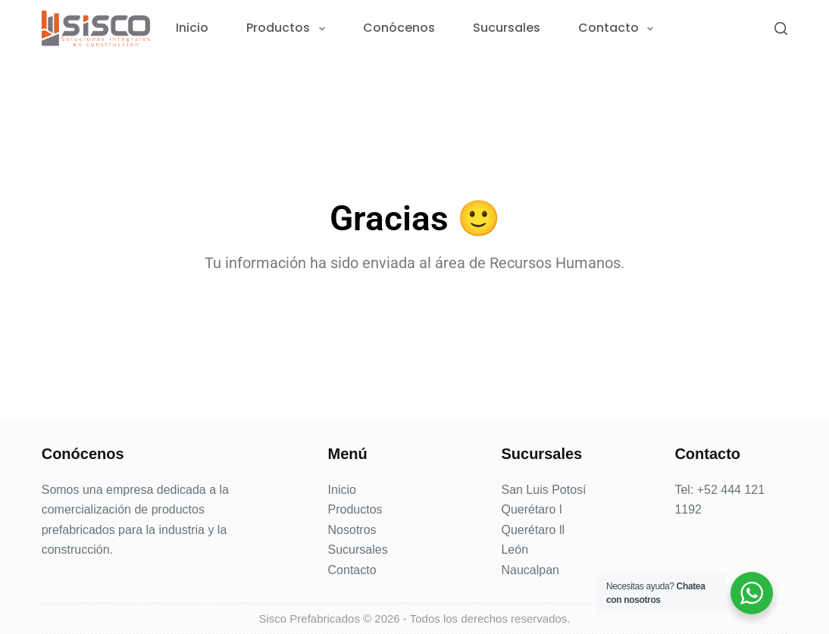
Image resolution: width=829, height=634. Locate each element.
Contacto (618, 28)
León (514, 549)
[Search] (780, 28)
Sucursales (506, 28)
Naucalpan (530, 570)
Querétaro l (531, 509)
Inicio (192, 28)
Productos (288, 28)
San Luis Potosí (543, 489)
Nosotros (352, 529)
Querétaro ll (533, 529)
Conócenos (399, 28)
